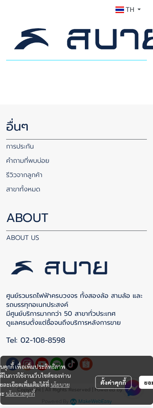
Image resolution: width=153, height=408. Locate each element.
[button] (128, 10)
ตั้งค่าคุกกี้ (113, 382)
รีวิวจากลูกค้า (24, 175)
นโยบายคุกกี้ (20, 393)
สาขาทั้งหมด (23, 189)
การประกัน (20, 146)
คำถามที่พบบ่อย (27, 161)
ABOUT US (22, 238)
